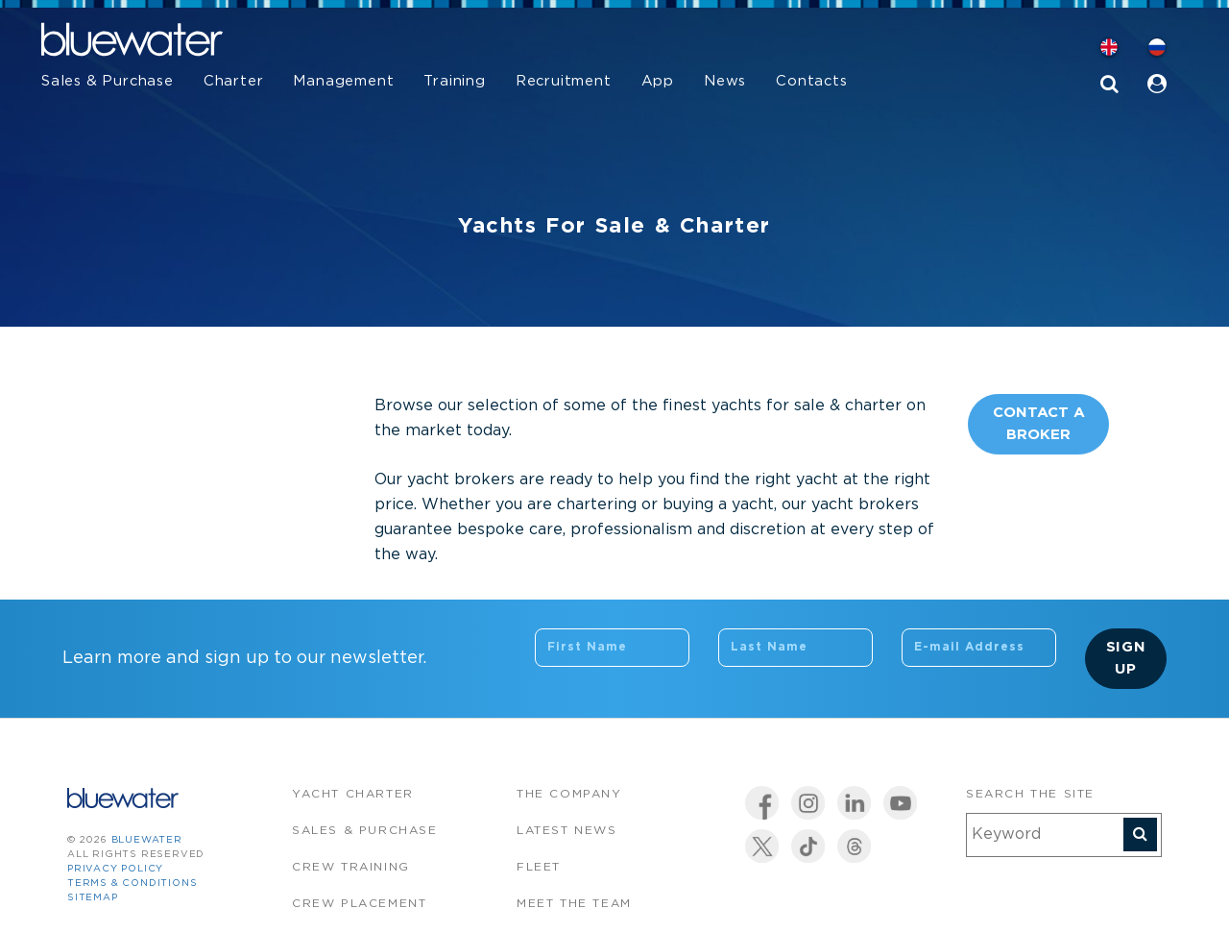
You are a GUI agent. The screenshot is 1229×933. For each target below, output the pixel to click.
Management (343, 81)
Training (454, 81)
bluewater (146, 840)
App (657, 81)
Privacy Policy (115, 869)
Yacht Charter (353, 794)
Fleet (539, 867)
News (725, 81)
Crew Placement (359, 903)
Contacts (811, 81)
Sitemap (92, 898)
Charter (234, 81)
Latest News (567, 830)
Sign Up (1126, 658)
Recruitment (564, 81)
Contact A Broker (1039, 423)
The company (569, 794)
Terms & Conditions (132, 883)
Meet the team (574, 903)
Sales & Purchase (107, 81)
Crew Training (351, 867)
